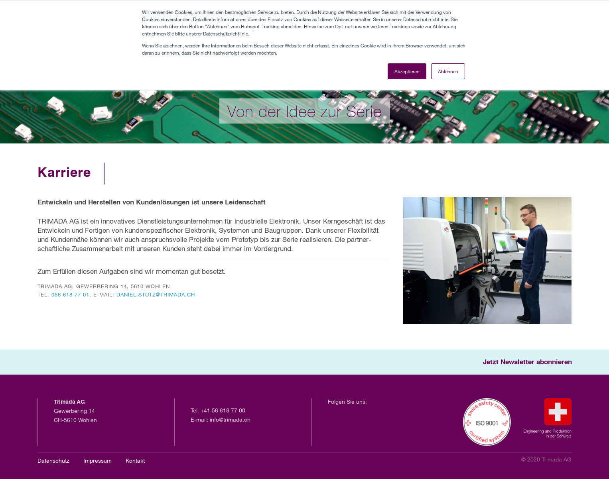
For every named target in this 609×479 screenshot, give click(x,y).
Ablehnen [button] (448, 71)
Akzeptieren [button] (407, 71)
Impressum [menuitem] (97, 460)
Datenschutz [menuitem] (53, 460)
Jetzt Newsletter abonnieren (527, 362)
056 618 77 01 (70, 294)
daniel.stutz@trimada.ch (155, 294)
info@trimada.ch (230, 419)
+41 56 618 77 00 (223, 410)
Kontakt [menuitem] (135, 460)
